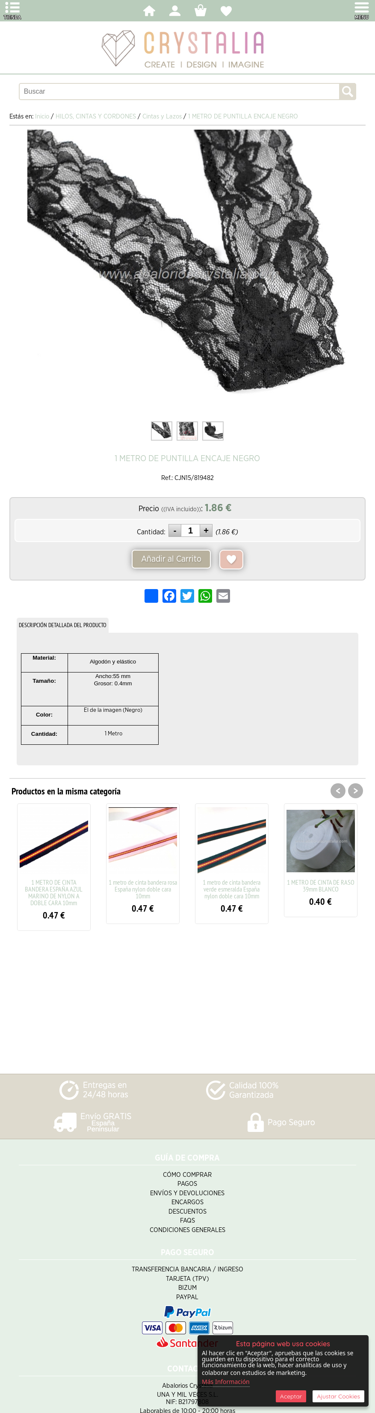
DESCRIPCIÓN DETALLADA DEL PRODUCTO (62, 625)
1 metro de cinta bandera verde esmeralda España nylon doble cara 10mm (231, 889)
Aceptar (291, 1396)
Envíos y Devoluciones (187, 1193)
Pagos (187, 1184)
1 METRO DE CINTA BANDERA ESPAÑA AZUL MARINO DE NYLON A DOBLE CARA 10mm (54, 892)
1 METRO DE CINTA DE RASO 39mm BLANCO (320, 885)
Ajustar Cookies (338, 1396)
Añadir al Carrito (171, 559)
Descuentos (187, 1212)
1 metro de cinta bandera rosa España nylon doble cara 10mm (143, 889)
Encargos (187, 1202)
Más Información (226, 1381)
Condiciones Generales (187, 1230)
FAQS (187, 1220)
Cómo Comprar (187, 1175)
